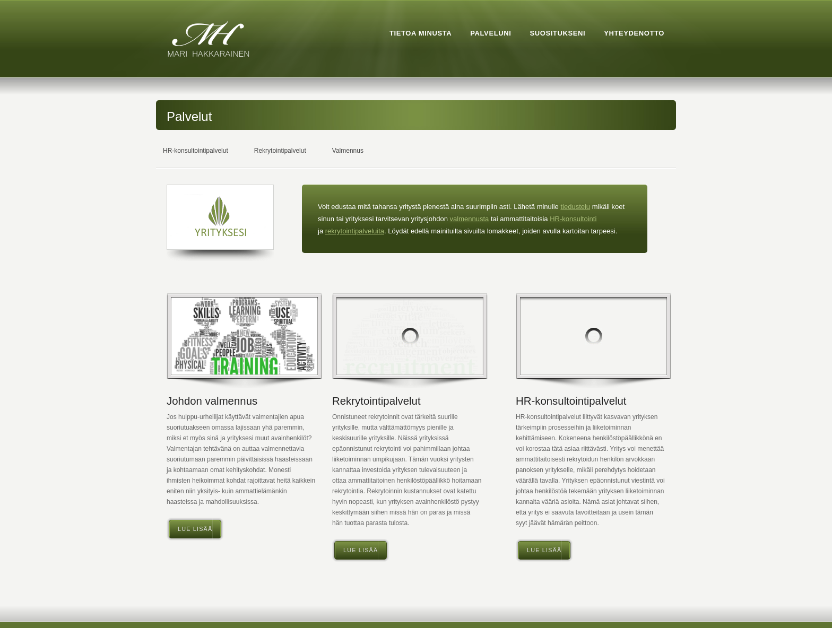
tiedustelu (575, 207)
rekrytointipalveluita (354, 231)
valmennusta (469, 219)
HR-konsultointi (573, 219)
